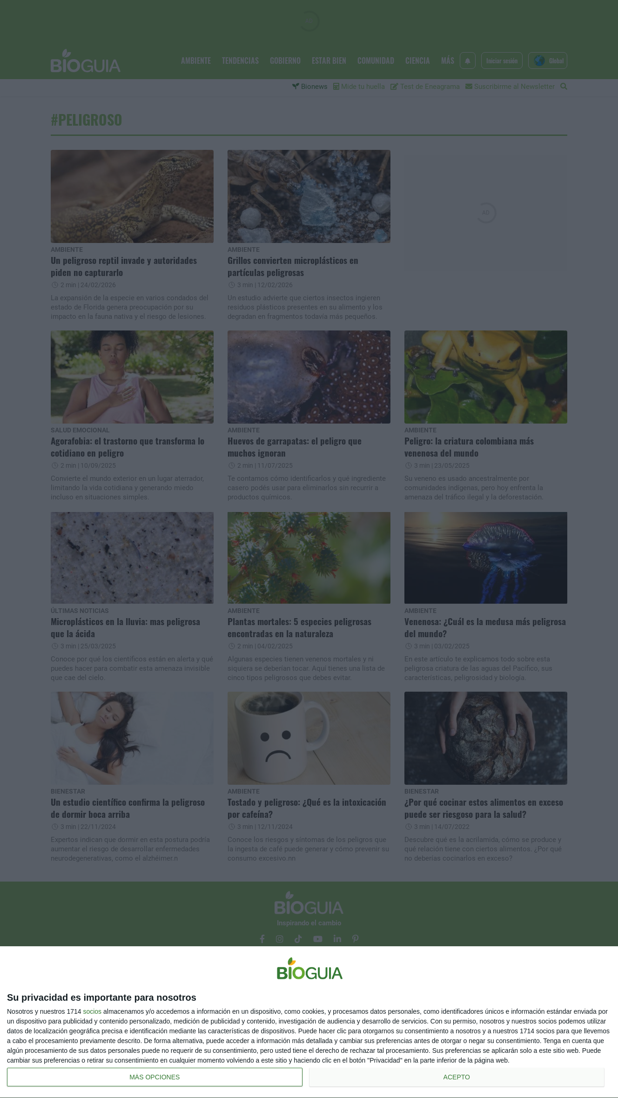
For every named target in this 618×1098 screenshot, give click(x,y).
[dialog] (309, 1022)
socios (92, 1011)
